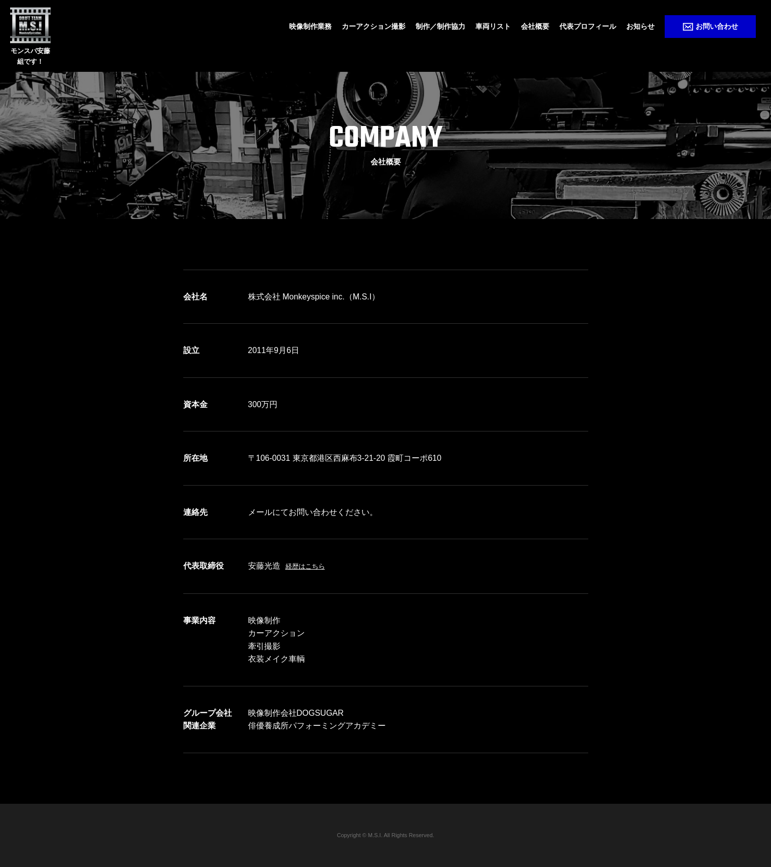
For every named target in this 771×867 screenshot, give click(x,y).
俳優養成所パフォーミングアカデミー (317, 725)
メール (260, 512)
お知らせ (640, 26)
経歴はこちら (305, 566)
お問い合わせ (710, 27)
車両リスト (493, 26)
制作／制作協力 (440, 26)
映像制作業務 (310, 26)
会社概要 (535, 26)
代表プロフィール (587, 26)
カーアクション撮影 (373, 26)
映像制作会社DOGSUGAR (296, 713)
